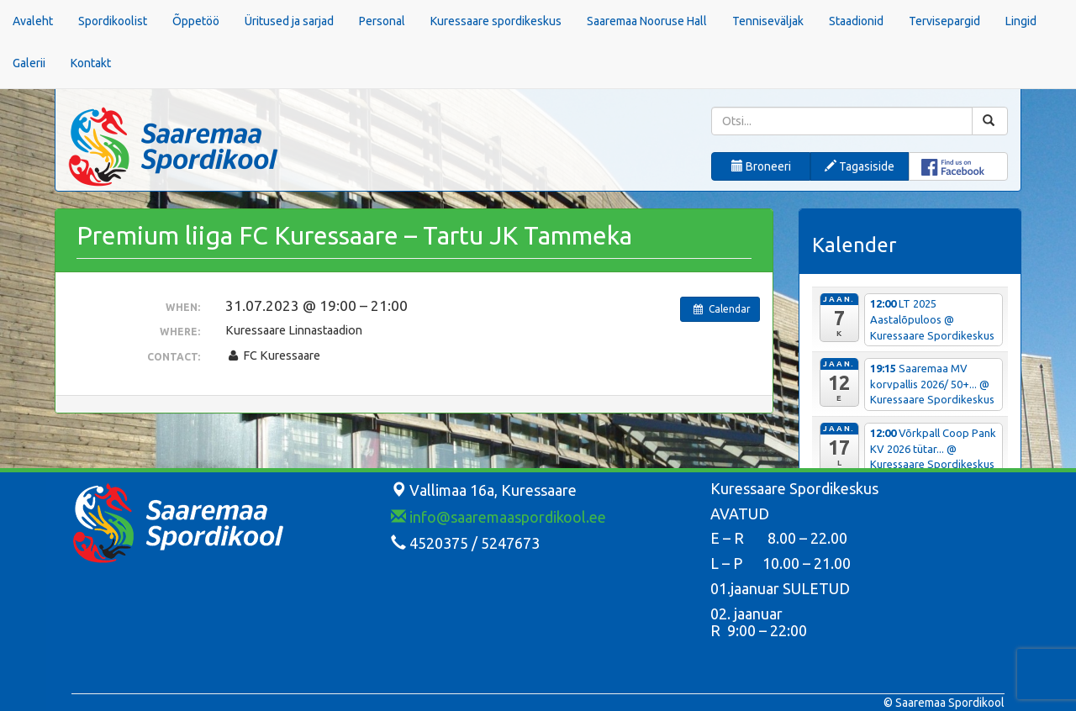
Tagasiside (859, 166)
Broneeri (761, 166)
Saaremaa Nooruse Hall (647, 21)
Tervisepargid (944, 21)
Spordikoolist (112, 21)
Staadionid (856, 21)
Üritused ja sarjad (289, 21)
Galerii (29, 63)
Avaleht (33, 21)
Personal (382, 21)
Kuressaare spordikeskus (496, 21)
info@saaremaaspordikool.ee (498, 516)
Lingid (1020, 21)
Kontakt (91, 63)
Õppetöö (195, 21)
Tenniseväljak (768, 21)
